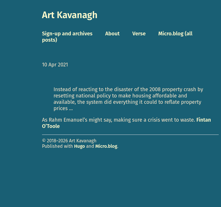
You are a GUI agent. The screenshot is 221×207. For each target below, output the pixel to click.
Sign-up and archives (67, 33)
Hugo (79, 146)
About (112, 33)
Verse (139, 33)
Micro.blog (106, 146)
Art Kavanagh (70, 14)
